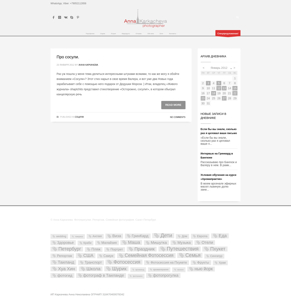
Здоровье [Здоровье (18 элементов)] (65, 242)
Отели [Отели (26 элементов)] (207, 242)
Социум (79, 117)
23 (203, 98)
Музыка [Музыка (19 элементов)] (184, 242)
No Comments (177, 117)
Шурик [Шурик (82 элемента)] (119, 268)
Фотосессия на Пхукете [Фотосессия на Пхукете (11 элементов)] (169, 262)
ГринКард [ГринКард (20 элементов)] (140, 236)
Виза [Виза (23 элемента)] (116, 236)
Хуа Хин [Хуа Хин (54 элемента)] (66, 268)
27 (224, 98)
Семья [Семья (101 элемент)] (192, 255)
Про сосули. (68, 57)
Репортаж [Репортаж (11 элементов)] (64, 256)
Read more (173, 104)
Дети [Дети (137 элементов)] (166, 235)
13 (224, 88)
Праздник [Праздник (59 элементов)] (144, 249)
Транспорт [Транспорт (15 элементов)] (93, 262)
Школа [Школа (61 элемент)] (93, 268)
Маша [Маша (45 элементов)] (134, 242)
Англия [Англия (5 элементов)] (97, 236)
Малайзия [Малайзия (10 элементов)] (109, 242)
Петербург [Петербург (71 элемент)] (69, 249)
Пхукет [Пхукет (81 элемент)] (217, 249)
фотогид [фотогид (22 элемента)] (64, 275)
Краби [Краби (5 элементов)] (87, 242)
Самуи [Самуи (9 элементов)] (108, 256)
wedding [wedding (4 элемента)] (61, 236)
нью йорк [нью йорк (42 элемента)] (204, 269)
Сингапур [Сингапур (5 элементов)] (216, 256)
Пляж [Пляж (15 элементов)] (96, 249)
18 (213, 93)
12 (218, 88)
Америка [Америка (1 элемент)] (79, 236)
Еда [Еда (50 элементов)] (223, 235)
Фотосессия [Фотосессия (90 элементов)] (126, 262)
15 (235, 88)
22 (235, 93)
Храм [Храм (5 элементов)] (222, 262)
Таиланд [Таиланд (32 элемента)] (66, 262)
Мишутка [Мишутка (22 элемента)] (159, 242)
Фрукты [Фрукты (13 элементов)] (203, 262)
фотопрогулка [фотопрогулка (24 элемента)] (165, 275)
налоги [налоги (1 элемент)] (180, 269)
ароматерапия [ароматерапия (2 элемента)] (160, 269)
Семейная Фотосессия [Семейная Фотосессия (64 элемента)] (149, 255)
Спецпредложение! (227, 34)
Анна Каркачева (88, 65)
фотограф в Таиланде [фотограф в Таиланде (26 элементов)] (103, 275)
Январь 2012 (219, 67)
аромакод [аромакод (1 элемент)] (139, 269)
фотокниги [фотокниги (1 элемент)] (137, 276)
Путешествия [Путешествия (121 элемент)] (183, 249)
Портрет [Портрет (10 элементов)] (117, 249)
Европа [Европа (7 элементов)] (202, 236)
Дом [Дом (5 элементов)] (184, 236)
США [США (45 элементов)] (88, 255)
